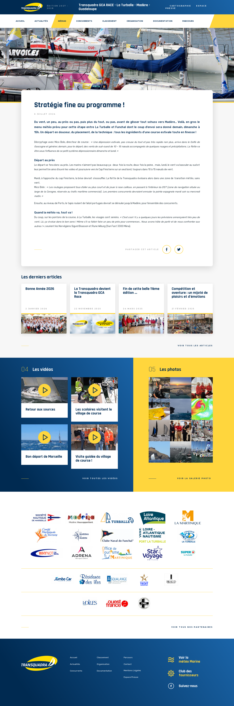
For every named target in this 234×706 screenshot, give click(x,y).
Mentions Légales (132, 670)
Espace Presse (131, 677)
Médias (62, 21)
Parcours (188, 21)
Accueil (20, 21)
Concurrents (84, 21)
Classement (109, 21)
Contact (128, 664)
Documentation (162, 21)
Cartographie (180, 6)
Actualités (41, 21)
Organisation (135, 21)
